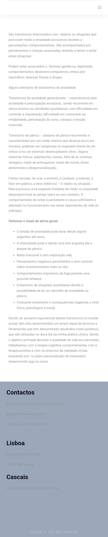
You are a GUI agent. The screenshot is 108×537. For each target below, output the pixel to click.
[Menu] (99, 7)
